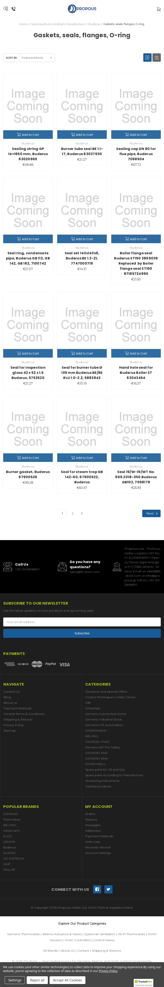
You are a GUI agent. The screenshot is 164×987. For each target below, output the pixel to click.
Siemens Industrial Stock (103, 719)
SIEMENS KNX (96, 753)
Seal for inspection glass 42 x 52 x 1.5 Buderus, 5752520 (27, 372)
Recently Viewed (97, 847)
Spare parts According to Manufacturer (114, 775)
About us (10, 703)
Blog (7, 697)
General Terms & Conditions (23, 714)
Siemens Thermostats (23, 934)
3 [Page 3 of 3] (82, 513)
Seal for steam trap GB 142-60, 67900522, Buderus (82, 477)
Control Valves (103, 940)
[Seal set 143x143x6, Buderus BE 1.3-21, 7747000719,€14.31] (82, 210)
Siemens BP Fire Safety (102, 747)
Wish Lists (92, 842)
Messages (92, 825)
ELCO (7, 836)
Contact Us (11, 691)
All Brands (50, 951)
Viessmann (11, 831)
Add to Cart (28, 135)
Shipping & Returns (17, 719)
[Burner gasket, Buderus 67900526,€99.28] (28, 429)
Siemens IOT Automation (104, 725)
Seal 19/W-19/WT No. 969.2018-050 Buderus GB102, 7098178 (136, 477)
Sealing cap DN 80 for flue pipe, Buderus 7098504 (136, 154)
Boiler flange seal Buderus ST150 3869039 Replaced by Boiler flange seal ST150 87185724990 (136, 263)
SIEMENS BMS (96, 758)
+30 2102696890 (27, 569)
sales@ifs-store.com (85, 572)
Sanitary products (98, 786)
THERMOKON (95, 730)
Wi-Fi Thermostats (131, 934)
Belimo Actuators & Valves (62, 934)
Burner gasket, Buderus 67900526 (28, 474)
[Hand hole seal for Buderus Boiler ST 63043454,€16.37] (136, 325)
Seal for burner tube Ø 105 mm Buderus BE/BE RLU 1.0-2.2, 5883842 (81, 372)
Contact (83, 951)
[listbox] (37, 58)
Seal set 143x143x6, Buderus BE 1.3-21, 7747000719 (82, 258)
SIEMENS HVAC (97, 742)
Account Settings (98, 853)
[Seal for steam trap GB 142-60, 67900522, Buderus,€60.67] (82, 429)
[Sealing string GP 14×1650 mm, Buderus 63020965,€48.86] (28, 106)
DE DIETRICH (13, 858)
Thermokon (12, 819)
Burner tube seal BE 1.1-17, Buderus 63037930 (82, 151)
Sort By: (12, 57)
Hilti (88, 703)
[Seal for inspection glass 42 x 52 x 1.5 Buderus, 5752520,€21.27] (28, 325)
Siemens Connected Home (105, 714)
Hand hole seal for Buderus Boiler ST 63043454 (136, 372)
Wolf (6, 864)
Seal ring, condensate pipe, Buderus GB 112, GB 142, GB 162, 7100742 (28, 258)
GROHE (9, 842)
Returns (91, 819)
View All (9, 870)
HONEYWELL (95, 764)
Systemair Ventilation (99, 934)
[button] (143, 983)
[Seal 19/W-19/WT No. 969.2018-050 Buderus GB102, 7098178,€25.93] (136, 429)
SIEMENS (10, 814)
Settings (14, 980)
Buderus (9, 847)
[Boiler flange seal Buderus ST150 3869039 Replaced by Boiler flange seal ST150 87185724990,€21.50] (136, 210)
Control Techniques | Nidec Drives (110, 697)
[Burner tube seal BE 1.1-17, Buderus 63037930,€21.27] (82, 106)
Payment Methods (17, 708)
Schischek (92, 708)
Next (152, 513)
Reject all (37, 980)
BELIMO (91, 736)
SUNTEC (9, 853)
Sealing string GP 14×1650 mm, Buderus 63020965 (28, 154)
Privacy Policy (13, 725)
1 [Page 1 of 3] (62, 513)
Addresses (93, 831)
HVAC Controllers (77, 940)
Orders (90, 814)
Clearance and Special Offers (106, 691)
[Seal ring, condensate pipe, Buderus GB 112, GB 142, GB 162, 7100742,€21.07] (28, 210)
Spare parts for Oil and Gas (105, 769)
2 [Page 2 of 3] (72, 513)
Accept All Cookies (67, 980)
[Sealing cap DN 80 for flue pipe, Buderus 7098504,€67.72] (136, 106)
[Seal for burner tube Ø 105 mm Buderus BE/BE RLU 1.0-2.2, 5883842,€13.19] (82, 325)
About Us (67, 951)
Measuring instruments (102, 781)
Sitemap (9, 730)
